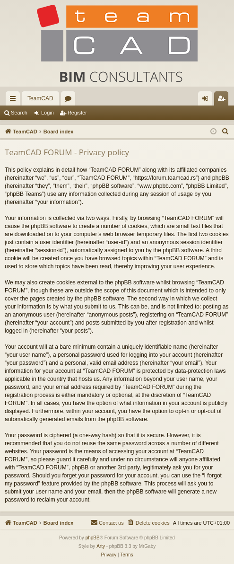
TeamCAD (40, 98)
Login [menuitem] (207, 100)
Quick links (14, 100)
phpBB (93, 537)
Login (47, 112)
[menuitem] (225, 131)
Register (77, 112)
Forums (70, 100)
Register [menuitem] (223, 100)
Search (19, 112)
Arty (100, 546)
